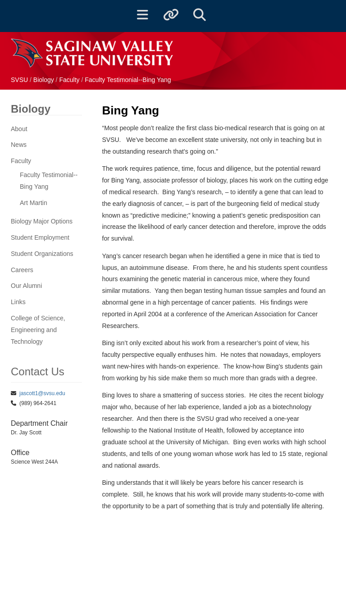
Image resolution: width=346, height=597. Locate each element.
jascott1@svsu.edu (42, 393)
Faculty (70, 79)
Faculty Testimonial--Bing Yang (128, 79)
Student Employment (40, 237)
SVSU (19, 79)
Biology (44, 79)
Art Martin (33, 202)
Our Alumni (26, 285)
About (19, 128)
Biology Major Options (42, 221)
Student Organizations (42, 253)
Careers (22, 269)
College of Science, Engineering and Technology (38, 329)
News (19, 144)
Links (18, 301)
